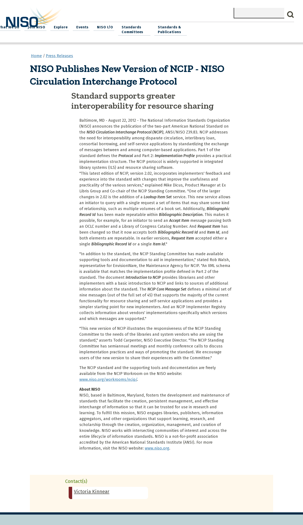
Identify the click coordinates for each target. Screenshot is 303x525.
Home (87, 26)
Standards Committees (229, 28)
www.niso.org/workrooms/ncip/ (108, 378)
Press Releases (59, 54)
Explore (161, 26)
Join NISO (137, 26)
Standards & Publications (269, 28)
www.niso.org (157, 446)
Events (181, 26)
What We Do (111, 26)
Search (290, 14)
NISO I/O (203, 26)
